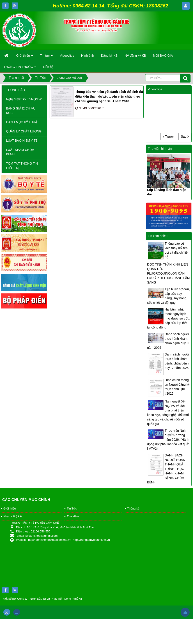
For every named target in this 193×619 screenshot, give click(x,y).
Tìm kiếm (73, 516)
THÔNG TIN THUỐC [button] (20, 68)
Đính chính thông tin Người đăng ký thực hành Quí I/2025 (177, 386)
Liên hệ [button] (48, 67)
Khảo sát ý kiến (13, 516)
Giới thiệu (9, 508)
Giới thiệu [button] (24, 57)
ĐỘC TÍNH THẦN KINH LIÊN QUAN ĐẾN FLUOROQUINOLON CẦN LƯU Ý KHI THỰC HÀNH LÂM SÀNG (168, 273)
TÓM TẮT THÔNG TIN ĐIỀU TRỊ (22, 166)
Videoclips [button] (67, 55)
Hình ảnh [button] (87, 55)
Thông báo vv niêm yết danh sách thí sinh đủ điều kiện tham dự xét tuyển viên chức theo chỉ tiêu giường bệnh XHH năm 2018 (109, 96)
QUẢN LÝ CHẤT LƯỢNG (23, 131)
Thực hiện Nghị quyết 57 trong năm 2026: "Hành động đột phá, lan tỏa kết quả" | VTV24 (168, 439)
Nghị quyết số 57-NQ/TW (24, 99)
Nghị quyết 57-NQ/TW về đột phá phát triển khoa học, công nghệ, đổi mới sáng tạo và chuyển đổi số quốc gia (168, 413)
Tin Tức (72, 508)
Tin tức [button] (46, 57)
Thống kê (133, 508)
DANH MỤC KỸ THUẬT (22, 122)
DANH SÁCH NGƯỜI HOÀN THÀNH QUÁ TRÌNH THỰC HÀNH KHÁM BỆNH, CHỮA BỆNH (166, 469)
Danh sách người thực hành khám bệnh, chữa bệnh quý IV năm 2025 (177, 361)
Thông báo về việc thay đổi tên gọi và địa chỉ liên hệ (177, 250)
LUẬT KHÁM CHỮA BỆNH (20, 152)
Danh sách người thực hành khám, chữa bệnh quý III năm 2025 (168, 340)
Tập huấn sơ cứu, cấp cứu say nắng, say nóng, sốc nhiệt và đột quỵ (168, 295)
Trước (168, 136)
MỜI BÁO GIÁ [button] (163, 55)
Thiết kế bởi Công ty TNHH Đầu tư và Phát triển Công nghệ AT (42, 598)
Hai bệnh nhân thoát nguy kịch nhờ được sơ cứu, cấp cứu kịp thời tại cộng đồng (168, 318)
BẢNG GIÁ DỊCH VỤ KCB (20, 111)
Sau (185, 136)
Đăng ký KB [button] (109, 55)
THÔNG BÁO (15, 90)
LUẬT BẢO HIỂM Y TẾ (21, 140)
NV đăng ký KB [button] (135, 55)
